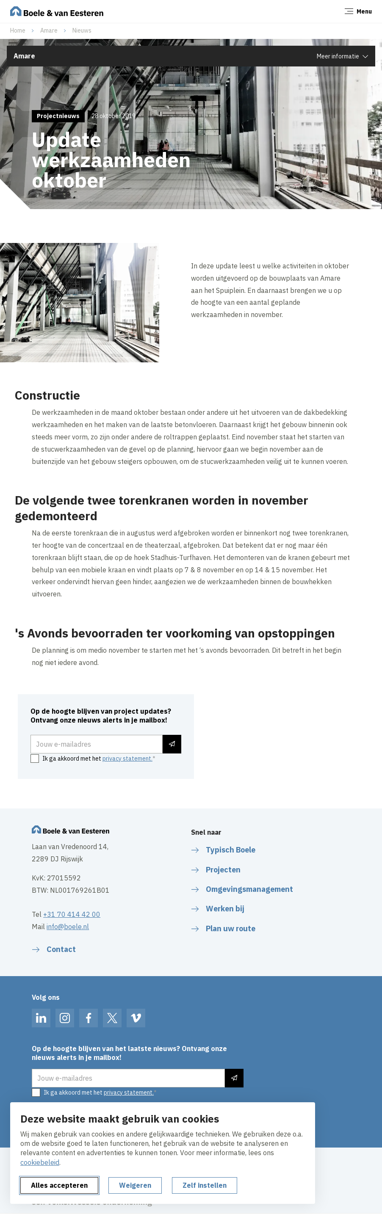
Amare (49, 30)
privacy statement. (127, 758)
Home (17, 30)
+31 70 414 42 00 (71, 914)
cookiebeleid (39, 1162)
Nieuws (81, 30)
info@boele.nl (68, 926)
